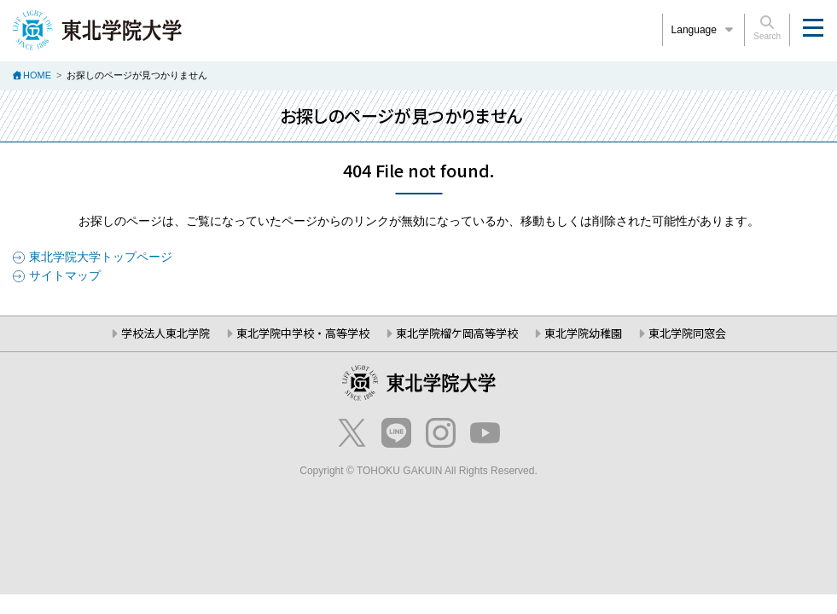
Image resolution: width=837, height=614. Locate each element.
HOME (37, 75)
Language (703, 30)
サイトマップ (65, 275)
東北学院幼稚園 (583, 333)
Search (767, 28)
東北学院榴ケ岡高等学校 (457, 333)
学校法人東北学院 (165, 333)
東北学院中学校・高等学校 (302, 333)
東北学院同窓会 (687, 333)
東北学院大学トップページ (100, 257)
